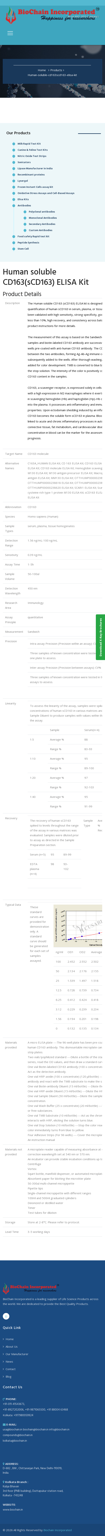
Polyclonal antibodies (42, 212)
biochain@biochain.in (35, 1429)
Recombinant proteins (31, 175)
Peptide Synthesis (28, 243)
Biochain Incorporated (57, 1530)
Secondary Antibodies (42, 224)
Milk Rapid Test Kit (29, 144)
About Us (12, 1346)
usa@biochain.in (12, 1429)
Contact (11, 1369)
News (9, 1361)
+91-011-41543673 (13, 1404)
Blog (8, 1376)
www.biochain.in (13, 1510)
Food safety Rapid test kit (33, 236)
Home (42, 70)
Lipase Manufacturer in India (35, 168)
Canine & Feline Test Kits (33, 150)
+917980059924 (23, 1415)
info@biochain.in (59, 1429)
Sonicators (24, 162)
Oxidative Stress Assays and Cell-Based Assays (46, 193)
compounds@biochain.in (18, 1435)
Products (56, 70)
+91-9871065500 (35, 1410)
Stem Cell (23, 249)
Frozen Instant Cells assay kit (35, 187)
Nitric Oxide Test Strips (32, 156)
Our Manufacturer (17, 1354)
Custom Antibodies (40, 230)
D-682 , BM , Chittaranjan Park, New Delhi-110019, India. (32, 1470)
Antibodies (24, 206)
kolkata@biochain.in (15, 1441)
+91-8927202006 (13, 1410)
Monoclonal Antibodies (43, 218)
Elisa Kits (23, 199)
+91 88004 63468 (57, 1410)
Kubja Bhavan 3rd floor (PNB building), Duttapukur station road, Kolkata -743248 (33, 1491)
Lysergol (23, 181)
